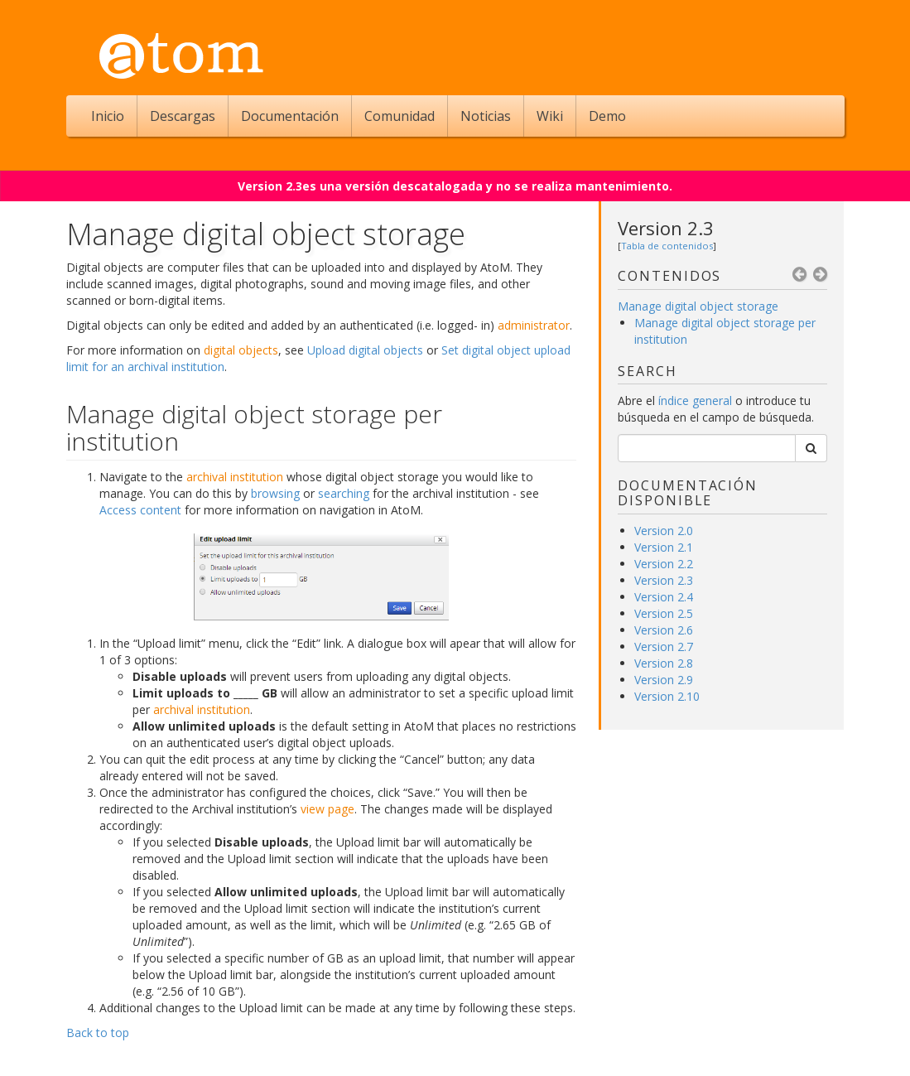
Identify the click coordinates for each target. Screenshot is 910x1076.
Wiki (550, 116)
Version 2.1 (663, 547)
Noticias (485, 116)
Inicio (107, 116)
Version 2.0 (663, 530)
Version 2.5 (663, 613)
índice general (696, 400)
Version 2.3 (666, 227)
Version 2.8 (663, 663)
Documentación (290, 116)
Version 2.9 (663, 680)
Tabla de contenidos (667, 245)
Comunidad (399, 116)
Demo (607, 116)
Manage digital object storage (698, 306)
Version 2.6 (663, 630)
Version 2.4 (663, 597)
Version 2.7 (663, 646)
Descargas (182, 116)
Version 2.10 (667, 696)
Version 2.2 (663, 564)
